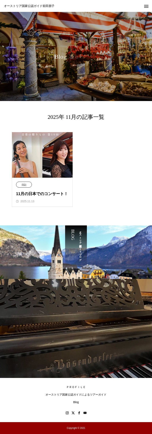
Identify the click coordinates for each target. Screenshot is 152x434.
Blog (76, 402)
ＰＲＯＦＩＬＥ (76, 387)
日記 (24, 184)
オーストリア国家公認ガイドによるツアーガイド (76, 394)
